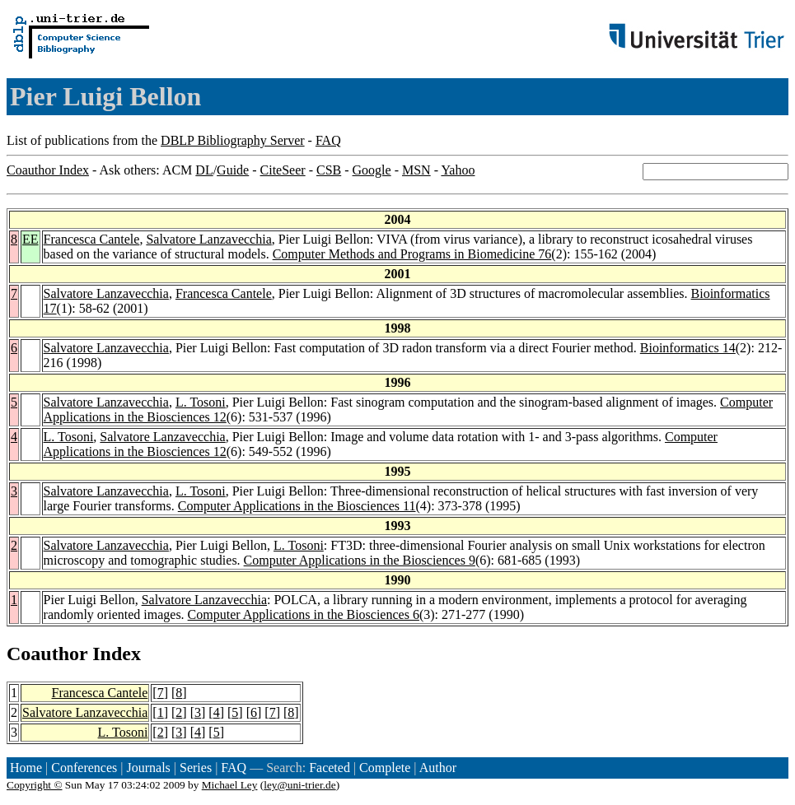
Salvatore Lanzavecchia (208, 239)
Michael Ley (230, 785)
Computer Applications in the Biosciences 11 (297, 506)
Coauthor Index (48, 170)
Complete (384, 768)
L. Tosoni (200, 402)
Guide (233, 170)
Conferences (84, 768)
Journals (148, 768)
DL (204, 170)
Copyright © (35, 785)
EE (30, 239)
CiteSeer (283, 170)
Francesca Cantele (92, 239)
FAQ (328, 140)
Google (372, 170)
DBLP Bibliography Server (233, 140)
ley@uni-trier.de (299, 785)
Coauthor (47, 653)
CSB (328, 170)
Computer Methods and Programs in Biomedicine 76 (412, 254)
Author (437, 768)
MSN (416, 170)
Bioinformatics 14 (688, 348)
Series (196, 768)
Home (26, 768)
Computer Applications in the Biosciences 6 (303, 614)
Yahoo (458, 170)
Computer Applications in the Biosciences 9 (359, 560)
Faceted (329, 768)
